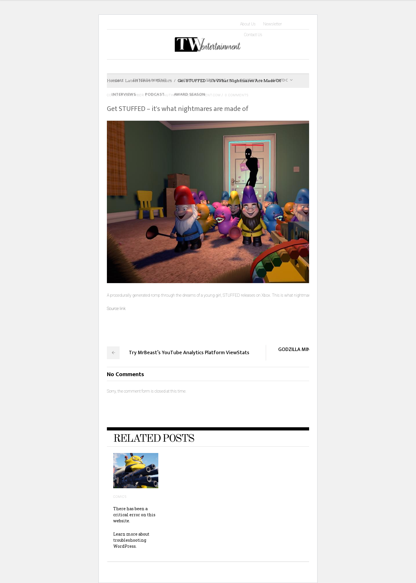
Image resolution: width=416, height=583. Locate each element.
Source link (116, 308)
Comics (120, 497)
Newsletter (272, 24)
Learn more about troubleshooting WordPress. (131, 540)
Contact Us (253, 34)
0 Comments (236, 95)
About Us (248, 24)
